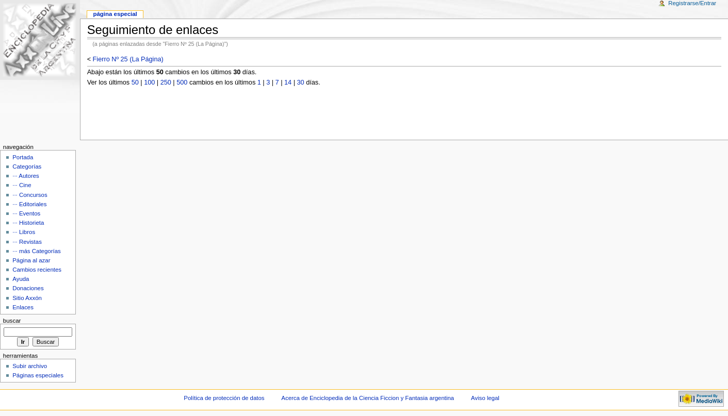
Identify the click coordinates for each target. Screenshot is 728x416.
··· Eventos (26, 213)
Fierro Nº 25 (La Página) (128, 59)
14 (288, 82)
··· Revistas (27, 242)
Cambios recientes (36, 270)
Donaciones (28, 288)
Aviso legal (485, 398)
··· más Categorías (36, 251)
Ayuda (20, 279)
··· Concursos (29, 195)
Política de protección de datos (224, 398)
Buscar (12, 321)
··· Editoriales (29, 204)
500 (181, 82)
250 (165, 82)
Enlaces (23, 307)
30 (300, 82)
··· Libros (23, 232)
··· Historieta (28, 223)
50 (135, 82)
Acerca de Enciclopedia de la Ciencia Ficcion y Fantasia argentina (367, 398)
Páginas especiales (37, 375)
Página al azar (31, 260)
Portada (22, 157)
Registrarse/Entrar (692, 3)
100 (149, 82)
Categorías (26, 166)
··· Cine (21, 185)
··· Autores (25, 176)
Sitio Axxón (27, 298)
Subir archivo (29, 366)
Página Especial (115, 14)
